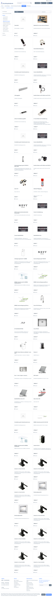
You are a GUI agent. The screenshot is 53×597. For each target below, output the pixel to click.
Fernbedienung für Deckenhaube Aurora (22, 422)
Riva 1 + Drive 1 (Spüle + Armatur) (20, 375)
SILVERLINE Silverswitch (7, 24)
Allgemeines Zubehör (6, 21)
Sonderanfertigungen (6, 22)
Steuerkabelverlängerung (38, 48)
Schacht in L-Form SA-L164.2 (39, 538)
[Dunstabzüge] (7, 6)
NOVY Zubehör (5, 29)
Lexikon (3, 33)
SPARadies (4, 35)
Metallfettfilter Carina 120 (19, 398)
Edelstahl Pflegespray (38, 188)
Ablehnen (43, 594)
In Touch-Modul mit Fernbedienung (40, 118)
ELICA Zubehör (5, 26)
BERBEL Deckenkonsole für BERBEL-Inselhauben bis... (21, 283)
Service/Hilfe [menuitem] (49, 0)
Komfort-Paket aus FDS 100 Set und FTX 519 (42, 95)
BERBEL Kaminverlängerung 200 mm (41, 282)
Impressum (28, 590)
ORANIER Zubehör (6, 31)
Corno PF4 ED (36, 328)
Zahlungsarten (16, 587)
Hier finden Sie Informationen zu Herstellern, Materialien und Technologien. (44, 581)
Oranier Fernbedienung (38, 212)
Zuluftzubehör (5, 19)
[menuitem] (24, 3)
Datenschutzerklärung (30, 588)
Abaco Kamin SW (37, 398)
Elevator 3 (35, 352)
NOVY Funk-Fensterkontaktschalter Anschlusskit (21, 213)
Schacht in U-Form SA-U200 (39, 468)
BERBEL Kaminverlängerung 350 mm (21, 305)
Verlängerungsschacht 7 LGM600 (20, 258)
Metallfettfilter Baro (37, 235)
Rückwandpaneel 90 (18, 515)
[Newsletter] (44, 585)
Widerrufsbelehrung (29, 587)
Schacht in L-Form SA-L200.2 (39, 562)
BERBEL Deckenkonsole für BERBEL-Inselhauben (21, 446)
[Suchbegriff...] (24, 3)
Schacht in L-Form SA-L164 (19, 492)
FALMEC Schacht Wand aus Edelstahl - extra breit (22, 353)
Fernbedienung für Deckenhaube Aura (21, 72)
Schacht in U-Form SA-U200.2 (19, 538)
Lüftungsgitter (17, 95)
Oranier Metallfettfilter (38, 72)
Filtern (16, 11)
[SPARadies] (28, 6)
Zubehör (3, 15)
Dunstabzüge (4, 11)
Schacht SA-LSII (36, 445)
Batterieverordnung (29, 583)
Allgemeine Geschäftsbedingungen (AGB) (32, 581)
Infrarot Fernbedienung (18, 48)
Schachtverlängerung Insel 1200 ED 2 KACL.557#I (21, 166)
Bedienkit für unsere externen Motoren (41, 25)
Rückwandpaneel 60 (37, 492)
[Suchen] (31, 3)
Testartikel (16, 25)
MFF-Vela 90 (36, 375)
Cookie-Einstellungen (29, 584)
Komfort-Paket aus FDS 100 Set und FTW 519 (42, 165)
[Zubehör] (24, 6)
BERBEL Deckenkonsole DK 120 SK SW (41, 422)
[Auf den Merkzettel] (16, 35)
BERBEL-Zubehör (5, 25)
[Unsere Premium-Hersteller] (16, 6)
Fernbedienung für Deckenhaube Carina (22, 142)
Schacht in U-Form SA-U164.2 (39, 515)
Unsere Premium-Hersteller (6, 13)
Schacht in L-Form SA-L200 (19, 562)
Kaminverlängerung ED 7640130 (40, 258)
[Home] (2, 6)
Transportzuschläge (17, 584)
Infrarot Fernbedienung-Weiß (20, 118)
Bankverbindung (29, 582)
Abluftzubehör (5, 18)
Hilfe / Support (16, 580)
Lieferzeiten (16, 582)
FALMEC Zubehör (5, 28)
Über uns (27, 589)
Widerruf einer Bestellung (18, 581)
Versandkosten (16, 583)
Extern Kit (16, 188)
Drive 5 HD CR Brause (38, 305)
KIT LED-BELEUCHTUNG (18, 328)
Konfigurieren (49, 594)
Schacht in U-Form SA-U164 (19, 468)
